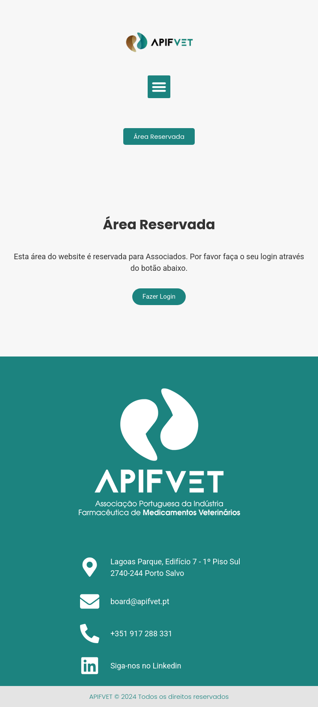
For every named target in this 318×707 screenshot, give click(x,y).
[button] (159, 86)
